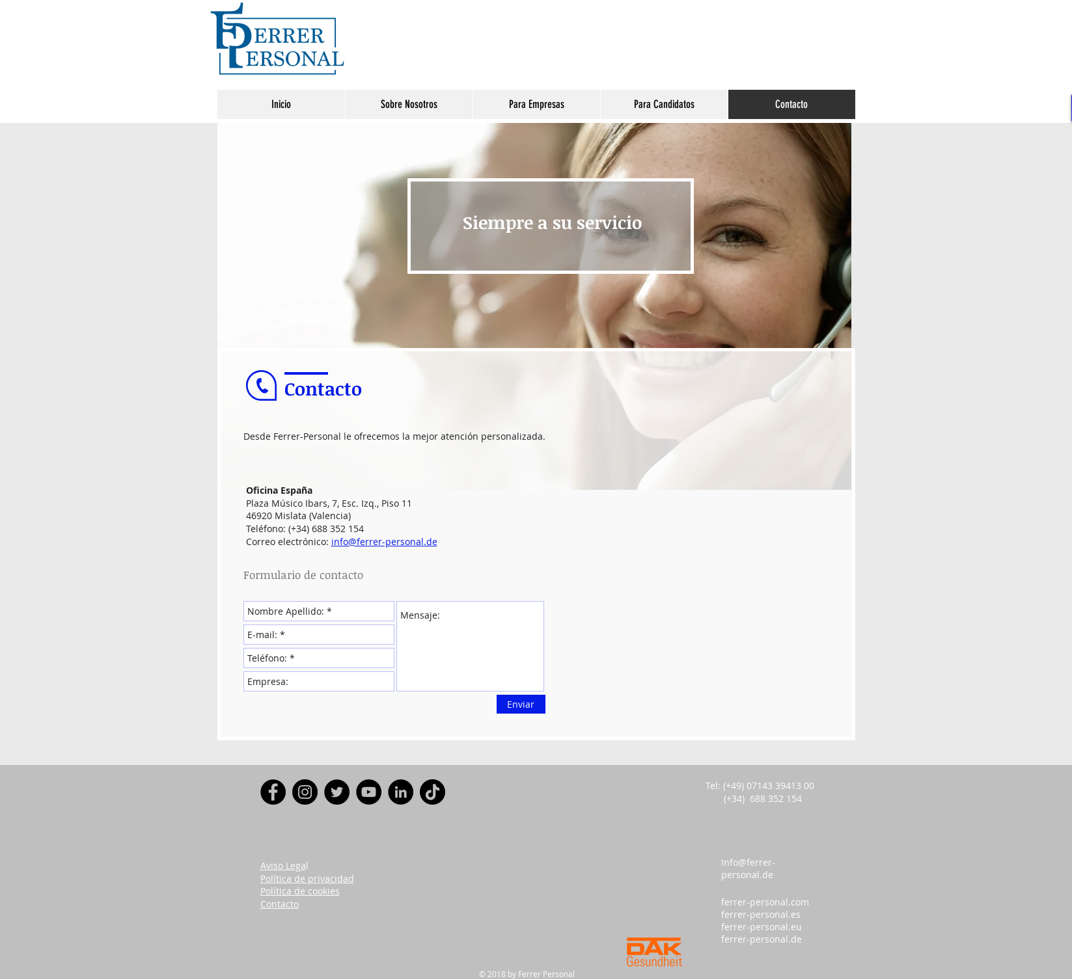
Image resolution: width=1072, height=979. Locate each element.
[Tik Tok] (432, 792)
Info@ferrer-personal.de (748, 868)
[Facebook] (273, 792)
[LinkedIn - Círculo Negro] (400, 792)
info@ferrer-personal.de (384, 541)
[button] (409, 104)
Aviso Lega (283, 865)
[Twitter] (337, 792)
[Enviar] (521, 704)
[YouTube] (368, 792)
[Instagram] (305, 792)
